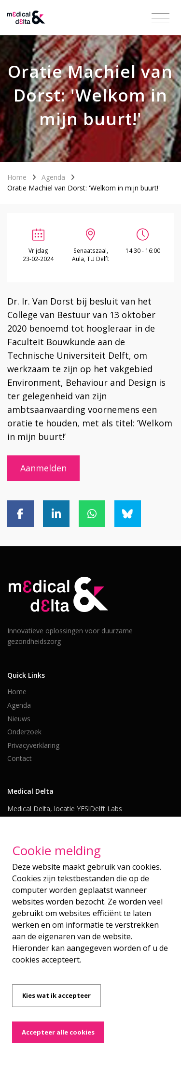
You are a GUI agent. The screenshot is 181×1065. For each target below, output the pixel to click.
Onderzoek (24, 731)
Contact (19, 758)
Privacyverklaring (33, 745)
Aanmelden (43, 468)
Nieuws (18, 718)
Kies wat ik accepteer (56, 995)
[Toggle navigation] (160, 18)
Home (17, 177)
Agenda (53, 177)
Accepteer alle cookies (58, 1032)
